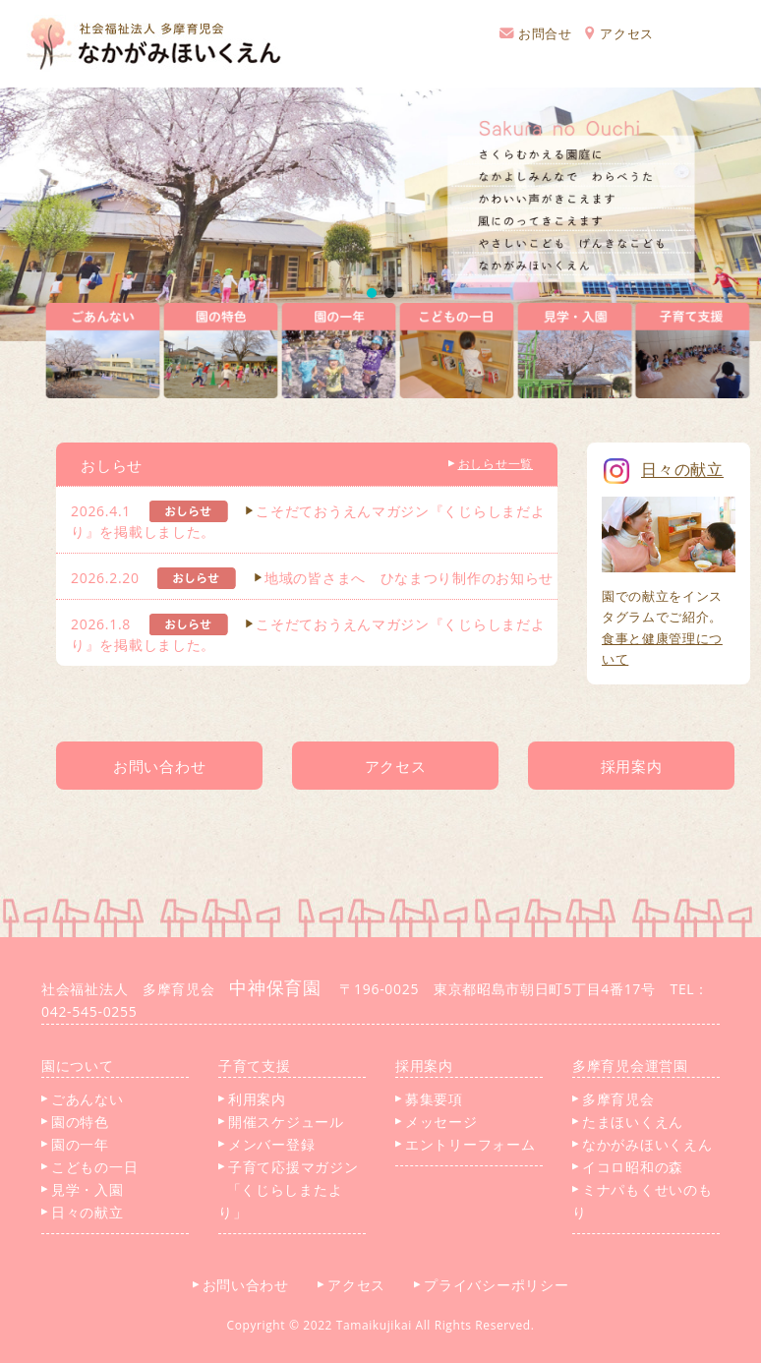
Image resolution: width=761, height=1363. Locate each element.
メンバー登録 (266, 1144)
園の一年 (75, 1144)
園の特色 (75, 1121)
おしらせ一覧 (491, 463)
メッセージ (436, 1121)
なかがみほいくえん (642, 1144)
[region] (380, 214)
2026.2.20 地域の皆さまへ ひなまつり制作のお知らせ (312, 577)
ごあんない (82, 1099)
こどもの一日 (89, 1166)
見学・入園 (82, 1189)
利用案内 (252, 1099)
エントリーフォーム (465, 1144)
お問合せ (535, 33)
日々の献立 (82, 1212)
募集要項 (429, 1099)
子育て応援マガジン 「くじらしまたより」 (288, 1189)
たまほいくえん (627, 1121)
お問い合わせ (248, 1284)
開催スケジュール (281, 1121)
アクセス (619, 33)
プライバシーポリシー (498, 1284)
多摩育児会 (613, 1099)
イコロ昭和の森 (627, 1166)
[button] (372, 293)
